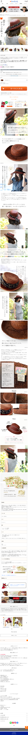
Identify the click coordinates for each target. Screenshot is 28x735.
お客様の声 (2, 700)
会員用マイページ (14, 684)
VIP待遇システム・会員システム (5, 681)
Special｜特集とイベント (3, 15)
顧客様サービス (14, 673)
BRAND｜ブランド (2, 14)
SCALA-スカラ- (7, 14)
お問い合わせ (14, 667)
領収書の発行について (3, 675)
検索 (25, 1)
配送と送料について (14, 652)
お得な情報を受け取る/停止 (4, 680)
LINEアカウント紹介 (3, 688)
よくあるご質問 (2, 715)
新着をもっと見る (14, 635)
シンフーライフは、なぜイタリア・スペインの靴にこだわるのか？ (10, 698)
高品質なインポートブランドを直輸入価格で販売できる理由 (9, 699)
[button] (1, 623)
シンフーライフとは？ (14, 693)
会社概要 (14, 703)
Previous (1, 10)
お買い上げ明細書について (4, 676)
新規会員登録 (2, 686)
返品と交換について (14, 661)
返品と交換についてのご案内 (14, 665)
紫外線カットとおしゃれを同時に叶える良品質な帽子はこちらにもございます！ (17, 585)
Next (27, 10)
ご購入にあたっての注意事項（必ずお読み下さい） (8, 575)
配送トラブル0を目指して (4, 677)
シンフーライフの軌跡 (3, 695)
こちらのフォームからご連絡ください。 (9, 669)
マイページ (2, 687)
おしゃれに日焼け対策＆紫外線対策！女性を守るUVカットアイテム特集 (16, 15)
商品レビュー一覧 (3, 691)
